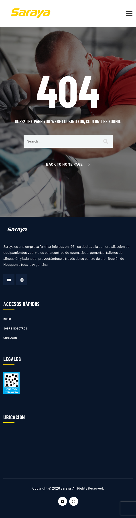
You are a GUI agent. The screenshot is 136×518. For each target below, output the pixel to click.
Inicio (7, 319)
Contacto (10, 337)
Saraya (66, 488)
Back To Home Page (64, 164)
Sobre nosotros (15, 328)
